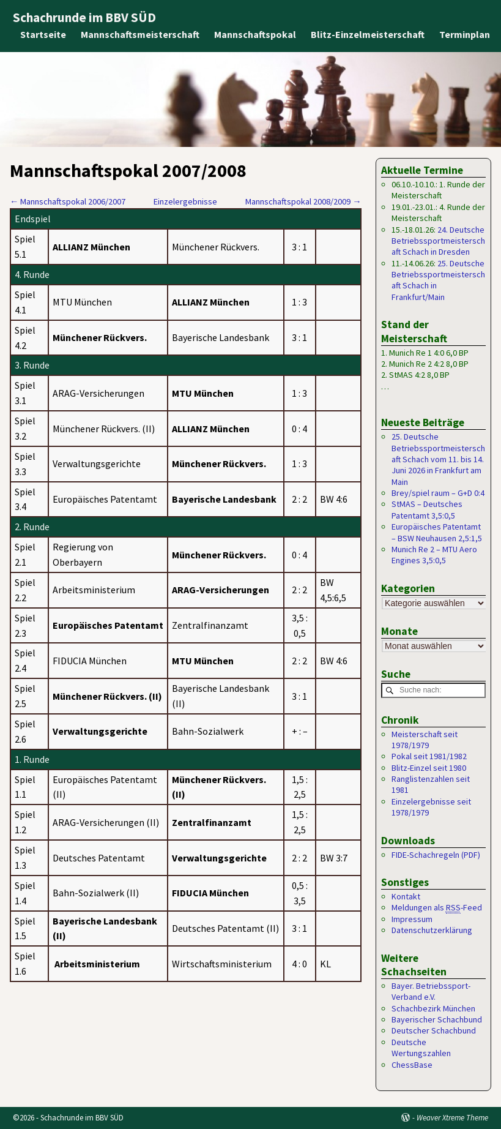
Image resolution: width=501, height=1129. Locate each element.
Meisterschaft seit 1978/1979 (425, 740)
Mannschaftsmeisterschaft (140, 34)
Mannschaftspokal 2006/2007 (67, 201)
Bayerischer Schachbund (437, 1020)
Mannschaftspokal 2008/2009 (303, 201)
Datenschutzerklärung (432, 930)
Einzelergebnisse (185, 201)
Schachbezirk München (433, 1008)
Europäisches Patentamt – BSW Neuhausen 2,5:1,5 (437, 532)
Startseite (44, 34)
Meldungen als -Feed (437, 908)
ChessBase (412, 1064)
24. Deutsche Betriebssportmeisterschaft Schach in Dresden (438, 241)
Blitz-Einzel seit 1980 (429, 767)
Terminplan (465, 34)
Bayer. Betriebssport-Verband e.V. (431, 991)
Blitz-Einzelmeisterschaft (368, 34)
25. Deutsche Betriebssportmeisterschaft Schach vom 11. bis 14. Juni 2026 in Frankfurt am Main (438, 459)
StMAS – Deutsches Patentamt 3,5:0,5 (427, 509)
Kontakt (406, 896)
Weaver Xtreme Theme (452, 1117)
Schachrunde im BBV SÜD (84, 17)
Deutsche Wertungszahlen (421, 1048)
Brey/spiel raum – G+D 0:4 (438, 492)
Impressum (412, 919)
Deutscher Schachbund (434, 1031)
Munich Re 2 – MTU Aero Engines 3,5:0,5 (434, 555)
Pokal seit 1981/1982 (429, 756)
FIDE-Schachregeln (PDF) (436, 854)
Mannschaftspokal (256, 34)
